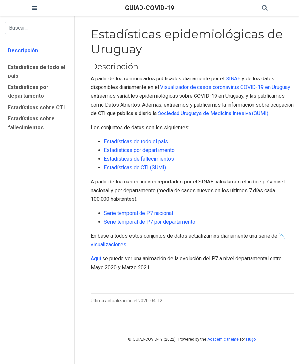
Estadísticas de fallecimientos (139, 159)
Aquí (96, 258)
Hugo (251, 339)
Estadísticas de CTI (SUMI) (135, 168)
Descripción (23, 50)
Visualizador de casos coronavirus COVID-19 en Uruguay (225, 87)
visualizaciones (108, 244)
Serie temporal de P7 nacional (138, 213)
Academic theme (223, 339)
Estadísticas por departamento (28, 91)
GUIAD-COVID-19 (149, 8)
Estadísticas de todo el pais (136, 141)
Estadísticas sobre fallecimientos (31, 122)
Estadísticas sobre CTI (36, 107)
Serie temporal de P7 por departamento (149, 222)
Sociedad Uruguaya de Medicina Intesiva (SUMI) (213, 113)
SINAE (233, 79)
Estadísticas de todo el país (36, 71)
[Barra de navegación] (34, 8)
